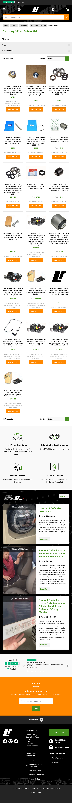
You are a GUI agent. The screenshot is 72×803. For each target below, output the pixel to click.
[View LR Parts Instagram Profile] (10, 741)
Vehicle (14, 25)
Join (36, 708)
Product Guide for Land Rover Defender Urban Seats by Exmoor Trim (52, 553)
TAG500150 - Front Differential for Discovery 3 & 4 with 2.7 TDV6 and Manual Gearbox (36, 291)
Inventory (55, 762)
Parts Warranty (57, 758)
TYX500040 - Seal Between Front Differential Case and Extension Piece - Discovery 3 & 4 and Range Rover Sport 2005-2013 (36, 141)
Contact (32, 760)
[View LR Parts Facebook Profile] (5, 741)
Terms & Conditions (36, 775)
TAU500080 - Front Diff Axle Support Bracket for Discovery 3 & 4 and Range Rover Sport (13, 236)
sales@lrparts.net (59, 747)
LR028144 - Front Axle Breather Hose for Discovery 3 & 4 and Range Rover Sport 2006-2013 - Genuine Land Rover (13, 343)
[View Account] (52, 9)
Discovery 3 (23, 25)
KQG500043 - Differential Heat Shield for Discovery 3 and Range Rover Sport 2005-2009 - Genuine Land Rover (59, 291)
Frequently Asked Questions (35, 765)
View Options (13, 109)
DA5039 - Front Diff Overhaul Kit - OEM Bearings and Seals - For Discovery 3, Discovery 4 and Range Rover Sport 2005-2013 (59, 90)
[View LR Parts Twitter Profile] (16, 741)
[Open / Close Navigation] (4, 9)
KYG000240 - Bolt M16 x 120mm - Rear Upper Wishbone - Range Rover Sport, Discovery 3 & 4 (12, 140)
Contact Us (59, 732)
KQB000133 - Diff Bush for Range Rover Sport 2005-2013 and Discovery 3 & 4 (59, 139)
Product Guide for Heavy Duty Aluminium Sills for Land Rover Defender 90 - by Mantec (52, 606)
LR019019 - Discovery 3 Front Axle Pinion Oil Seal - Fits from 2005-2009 (36, 186)
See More (64, 496)
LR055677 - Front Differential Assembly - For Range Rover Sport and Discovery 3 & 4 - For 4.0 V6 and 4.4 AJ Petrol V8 (13, 292)
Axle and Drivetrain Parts (38, 25)
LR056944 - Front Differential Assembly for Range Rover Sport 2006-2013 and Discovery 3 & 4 (36, 342)
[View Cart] (67, 9)
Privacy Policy (34, 779)
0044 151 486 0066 (57, 741)
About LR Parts (35, 771)
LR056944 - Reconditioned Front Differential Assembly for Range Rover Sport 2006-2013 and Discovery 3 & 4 (59, 342)
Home (6, 25)
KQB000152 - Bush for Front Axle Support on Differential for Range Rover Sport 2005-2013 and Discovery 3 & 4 (59, 187)
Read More (44, 539)
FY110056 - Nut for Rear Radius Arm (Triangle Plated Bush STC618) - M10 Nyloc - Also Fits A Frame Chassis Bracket (12, 90)
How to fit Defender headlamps (50, 510)
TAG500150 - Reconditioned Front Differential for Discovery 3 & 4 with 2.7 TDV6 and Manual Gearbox (12, 393)
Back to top (36, 720)
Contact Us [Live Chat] (19, 9)
